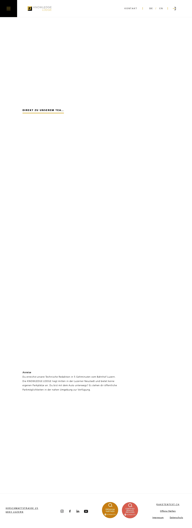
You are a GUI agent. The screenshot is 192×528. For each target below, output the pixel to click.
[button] (8, 8)
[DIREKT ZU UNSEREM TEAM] (43, 110)
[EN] (161, 8)
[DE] (151, 8)
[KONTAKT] (131, 8)
